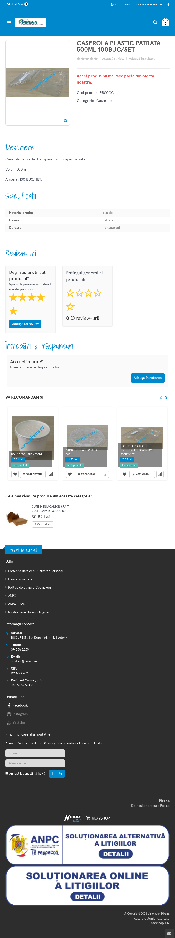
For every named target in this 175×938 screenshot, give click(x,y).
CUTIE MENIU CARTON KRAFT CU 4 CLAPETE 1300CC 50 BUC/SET (50, 510)
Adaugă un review (25, 324)
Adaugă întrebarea (148, 378)
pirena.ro (154, 913)
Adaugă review (113, 58)
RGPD (41, 773)
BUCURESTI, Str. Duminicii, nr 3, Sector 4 (39, 637)
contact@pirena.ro (24, 661)
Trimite (57, 773)
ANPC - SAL (16, 604)
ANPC (12, 595)
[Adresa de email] (35, 763)
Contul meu (120, 4)
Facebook (17, 705)
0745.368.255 (20, 649)
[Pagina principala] (31, 22)
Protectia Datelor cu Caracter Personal (35, 571)
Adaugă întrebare (142, 58)
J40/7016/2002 (22, 685)
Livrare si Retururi (149, 4)
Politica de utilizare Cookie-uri (29, 587)
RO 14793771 (19, 673)
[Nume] (35, 753)
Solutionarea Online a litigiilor (28, 612)
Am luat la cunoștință (27, 773)
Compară (16, 4)
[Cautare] (155, 22)
